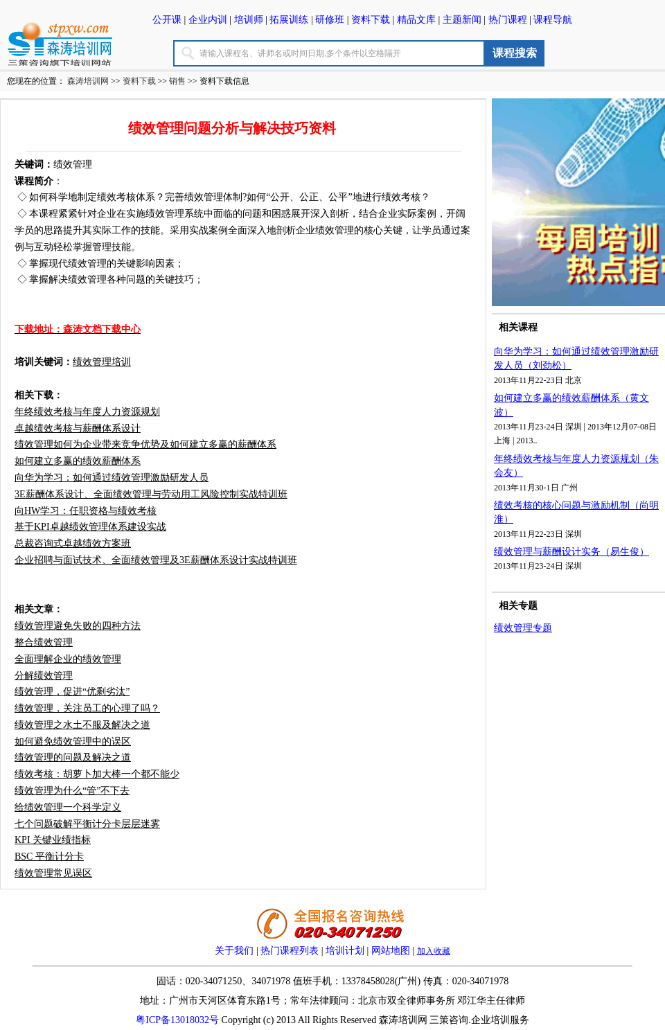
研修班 (329, 20)
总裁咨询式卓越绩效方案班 (73, 543)
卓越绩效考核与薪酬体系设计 (78, 428)
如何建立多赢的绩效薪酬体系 (78, 461)
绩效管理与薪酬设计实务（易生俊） (571, 552)
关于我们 (234, 950)
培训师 (248, 20)
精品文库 (416, 20)
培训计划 (345, 950)
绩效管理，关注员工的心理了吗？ (87, 708)
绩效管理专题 (523, 628)
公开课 (166, 20)
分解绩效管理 (44, 676)
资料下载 (370, 20)
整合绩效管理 (44, 642)
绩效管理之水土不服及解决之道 (82, 725)
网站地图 (389, 950)
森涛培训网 (88, 81)
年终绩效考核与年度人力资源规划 (87, 412)
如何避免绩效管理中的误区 (73, 741)
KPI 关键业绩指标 (53, 840)
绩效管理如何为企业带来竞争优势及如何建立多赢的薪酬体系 (145, 444)
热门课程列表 (289, 950)
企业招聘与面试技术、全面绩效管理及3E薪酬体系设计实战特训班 (156, 560)
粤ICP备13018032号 (177, 1020)
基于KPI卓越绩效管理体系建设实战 (90, 527)
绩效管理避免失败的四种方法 (78, 626)
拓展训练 (288, 20)
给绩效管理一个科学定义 (68, 807)
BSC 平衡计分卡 (49, 856)
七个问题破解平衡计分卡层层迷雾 (87, 824)
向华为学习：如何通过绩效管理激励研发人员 (112, 477)
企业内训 (207, 20)
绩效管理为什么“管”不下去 (72, 790)
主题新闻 (462, 20)
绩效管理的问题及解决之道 (73, 757)
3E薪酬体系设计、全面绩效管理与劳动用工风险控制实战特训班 (151, 494)
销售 (177, 81)
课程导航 (552, 20)
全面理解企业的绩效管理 (68, 659)
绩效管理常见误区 (53, 873)
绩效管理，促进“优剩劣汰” (72, 691)
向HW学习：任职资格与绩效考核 (86, 511)
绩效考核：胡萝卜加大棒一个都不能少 (97, 774)
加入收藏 (433, 951)
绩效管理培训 (102, 362)
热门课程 (507, 20)
